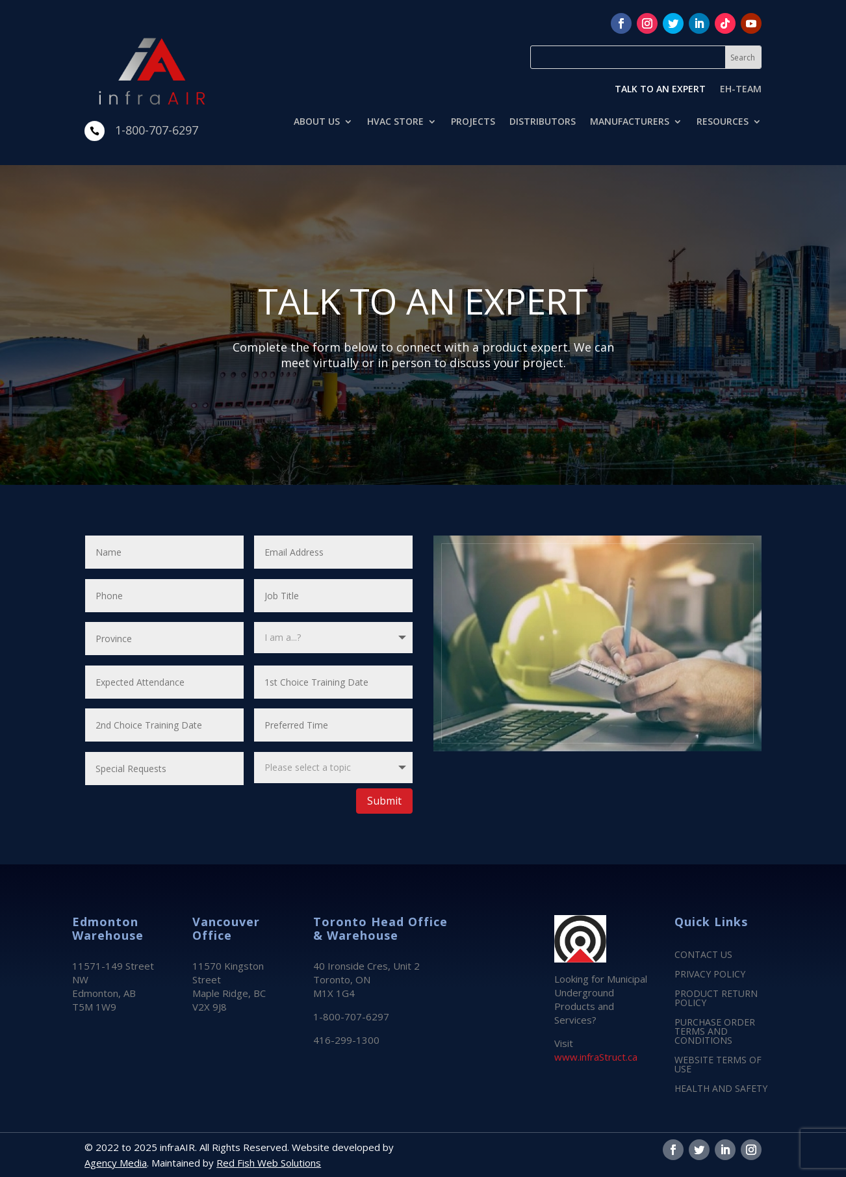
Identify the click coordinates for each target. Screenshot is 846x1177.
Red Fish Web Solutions (268, 1162)
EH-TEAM (741, 89)
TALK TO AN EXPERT (660, 89)
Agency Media (115, 1162)
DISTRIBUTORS (542, 122)
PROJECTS (473, 122)
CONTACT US (703, 955)
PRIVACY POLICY (709, 975)
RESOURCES (723, 122)
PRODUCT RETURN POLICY (716, 999)
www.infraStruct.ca (595, 1056)
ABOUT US (317, 122)
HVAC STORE (395, 122)
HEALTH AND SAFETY (720, 1089)
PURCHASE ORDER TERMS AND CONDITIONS (714, 1032)
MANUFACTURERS (629, 122)
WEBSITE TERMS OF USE (718, 1065)
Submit (384, 801)
